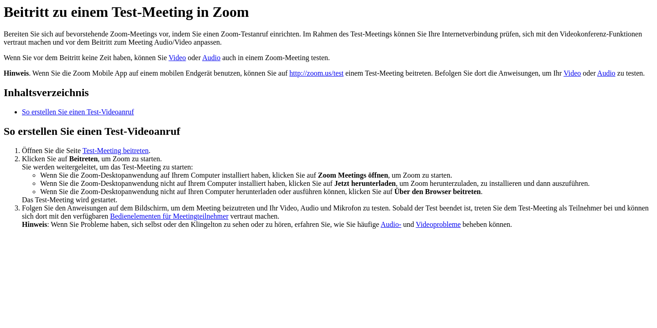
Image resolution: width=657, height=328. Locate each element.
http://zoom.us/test (316, 73)
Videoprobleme (438, 224)
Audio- (391, 224)
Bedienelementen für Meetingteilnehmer (169, 216)
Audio (211, 58)
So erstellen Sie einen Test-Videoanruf (78, 112)
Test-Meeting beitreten (116, 150)
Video (177, 58)
